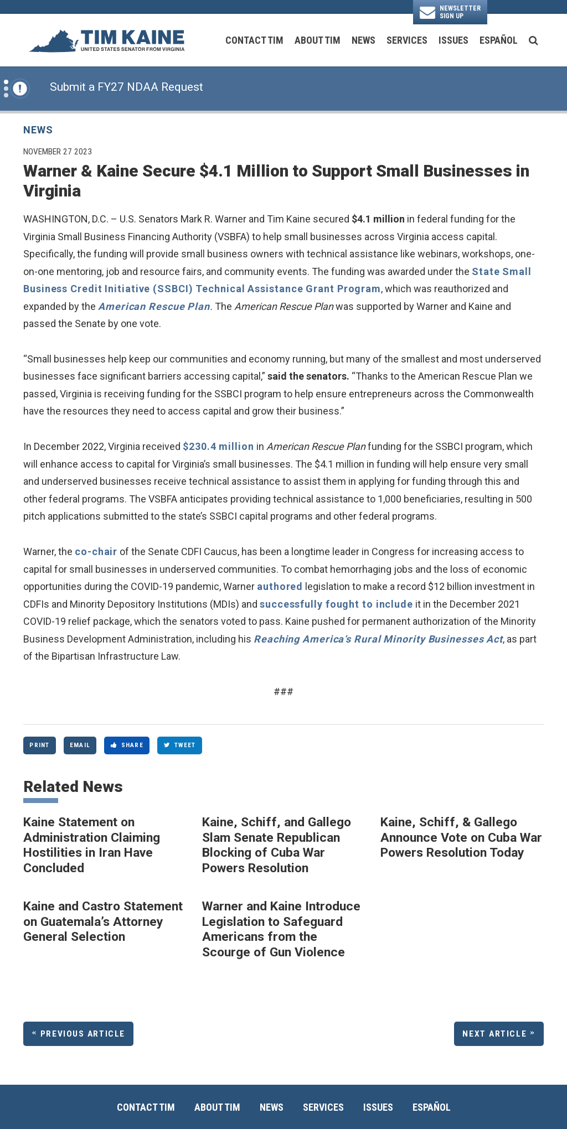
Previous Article (82, 1034)
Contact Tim (254, 40)
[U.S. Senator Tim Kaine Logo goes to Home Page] (106, 40)
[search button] (533, 40)
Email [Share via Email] (80, 745)
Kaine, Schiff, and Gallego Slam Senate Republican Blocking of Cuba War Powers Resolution (276, 845)
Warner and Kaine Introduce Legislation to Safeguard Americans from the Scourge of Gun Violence (281, 929)
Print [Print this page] (39, 745)
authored (280, 586)
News (363, 40)
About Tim (318, 40)
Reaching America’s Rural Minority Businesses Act (378, 639)
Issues (453, 40)
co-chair (96, 551)
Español (499, 40)
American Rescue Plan (154, 306)
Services (406, 40)
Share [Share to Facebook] (127, 745)
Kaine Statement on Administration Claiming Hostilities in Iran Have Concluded (91, 845)
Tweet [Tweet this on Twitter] (180, 745)
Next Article (494, 1034)
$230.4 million (218, 446)
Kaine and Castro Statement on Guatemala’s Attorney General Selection (103, 921)
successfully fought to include (336, 604)
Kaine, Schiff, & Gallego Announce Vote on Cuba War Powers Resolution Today (461, 837)
